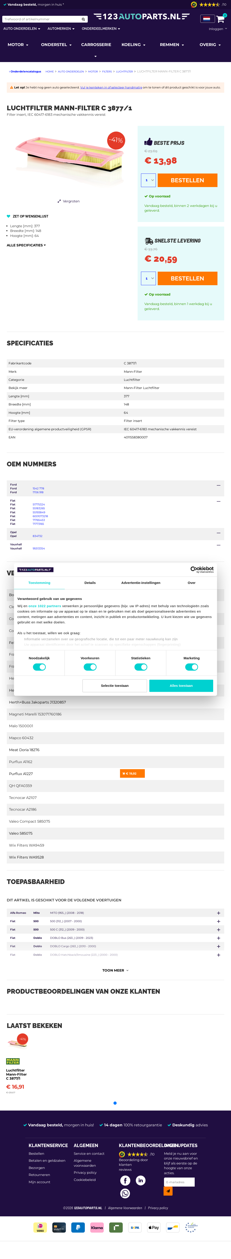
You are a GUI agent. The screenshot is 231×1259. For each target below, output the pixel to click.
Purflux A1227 (21, 774)
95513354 (39, 548)
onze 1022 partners (44, 606)
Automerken (59, 28)
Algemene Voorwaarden (125, 1214)
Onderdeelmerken (99, 28)
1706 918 (38, 492)
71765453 (39, 520)
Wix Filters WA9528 (26, 857)
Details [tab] (90, 583)
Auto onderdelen (20, 28)
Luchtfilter (132, 380)
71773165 (38, 523)
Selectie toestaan (115, 686)
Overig (208, 44)
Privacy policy (85, 1178)
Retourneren (39, 1180)
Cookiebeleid (85, 1185)
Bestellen (187, 180)
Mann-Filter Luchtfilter (141, 388)
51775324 (39, 504)
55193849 (39, 512)
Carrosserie (96, 44)
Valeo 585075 (20, 833)
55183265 (39, 508)
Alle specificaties (26, 245)
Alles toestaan (181, 686)
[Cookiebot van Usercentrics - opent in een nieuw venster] (194, 569)
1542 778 (38, 488)
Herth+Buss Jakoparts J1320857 (37, 702)
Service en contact (89, 1159)
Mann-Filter (133, 372)
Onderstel (54, 44)
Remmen (170, 44)
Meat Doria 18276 (24, 750)
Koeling (132, 44)
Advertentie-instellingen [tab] (140, 583)
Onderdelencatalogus (25, 71)
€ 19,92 (129, 773)
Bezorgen (37, 1173)
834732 (37, 536)
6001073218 (40, 516)
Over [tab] (192, 583)
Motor (16, 44)
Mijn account (39, 1187)
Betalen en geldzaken (47, 1166)
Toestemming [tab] (39, 583)
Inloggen (216, 29)
